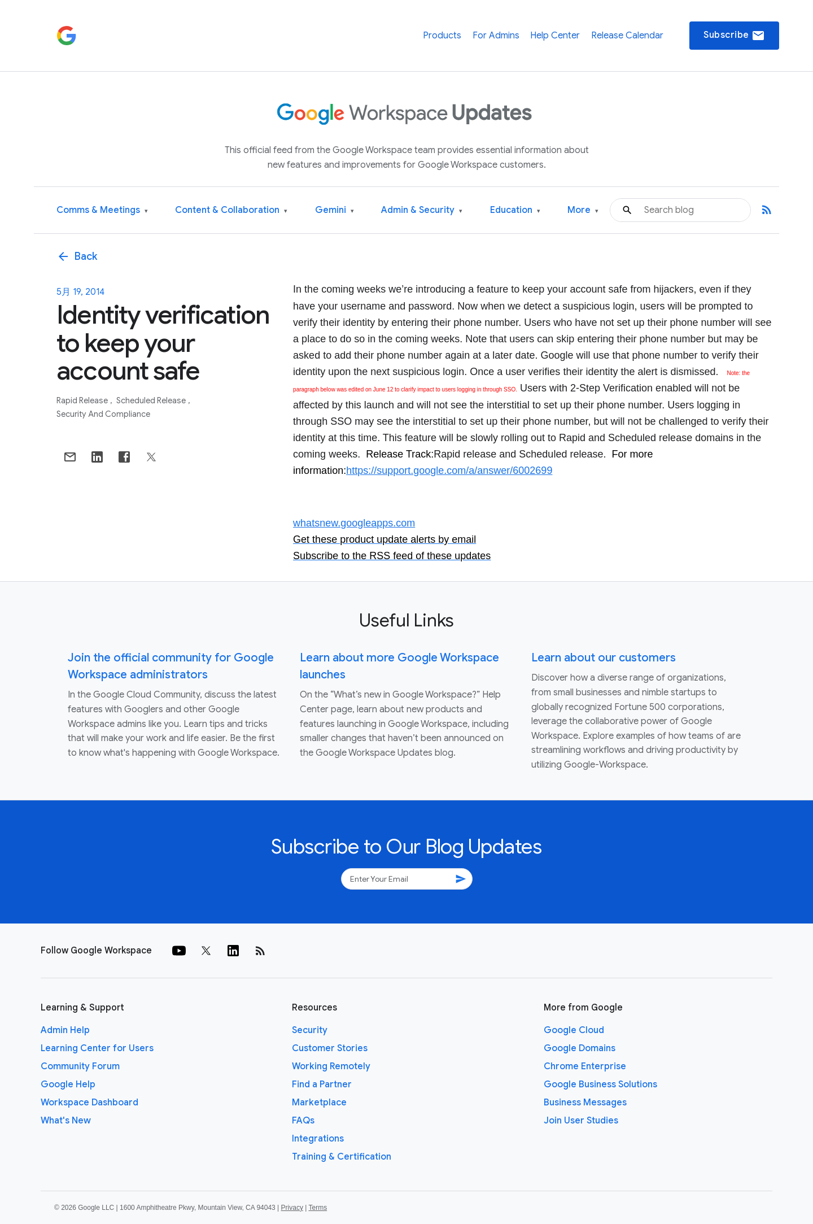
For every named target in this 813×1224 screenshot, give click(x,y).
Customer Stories (330, 1048)
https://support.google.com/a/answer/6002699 (449, 470)
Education (515, 210)
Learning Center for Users (97, 1048)
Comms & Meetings (102, 210)
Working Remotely (331, 1066)
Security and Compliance (103, 414)
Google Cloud (574, 1030)
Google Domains (579, 1048)
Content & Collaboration (231, 210)
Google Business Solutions (600, 1084)
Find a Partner (322, 1084)
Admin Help (65, 1030)
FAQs (303, 1120)
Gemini (334, 210)
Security (309, 1030)
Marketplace (319, 1102)
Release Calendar (627, 35)
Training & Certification (341, 1156)
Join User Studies (581, 1120)
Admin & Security (421, 210)
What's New (66, 1120)
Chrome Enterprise (585, 1066)
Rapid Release (83, 400)
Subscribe (734, 35)
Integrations (318, 1138)
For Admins (496, 35)
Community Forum (80, 1066)
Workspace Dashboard (89, 1102)
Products (442, 35)
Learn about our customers (603, 658)
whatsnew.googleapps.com (354, 523)
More (582, 210)
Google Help (68, 1084)
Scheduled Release (151, 400)
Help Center (555, 35)
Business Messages (585, 1102)
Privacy (292, 1208)
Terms (317, 1208)
